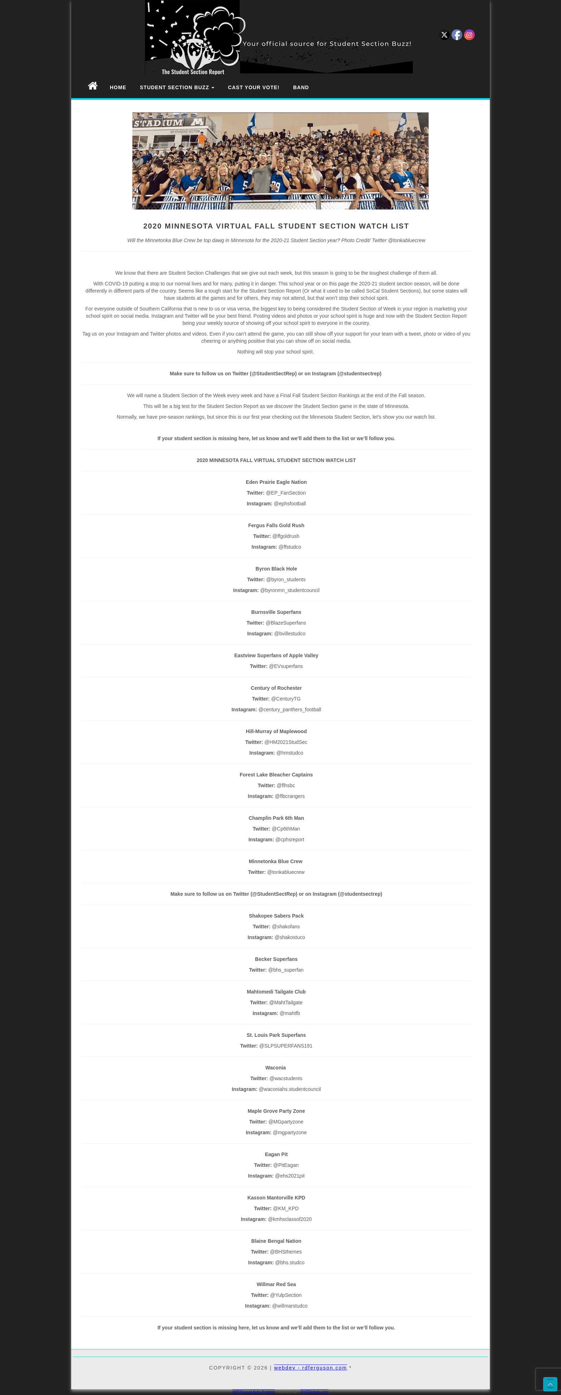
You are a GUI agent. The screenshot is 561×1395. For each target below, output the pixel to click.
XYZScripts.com (314, 1392)
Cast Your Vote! (253, 87)
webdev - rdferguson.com (310, 1368)
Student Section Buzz (177, 87)
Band (301, 87)
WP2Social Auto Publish (254, 1392)
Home (118, 87)
